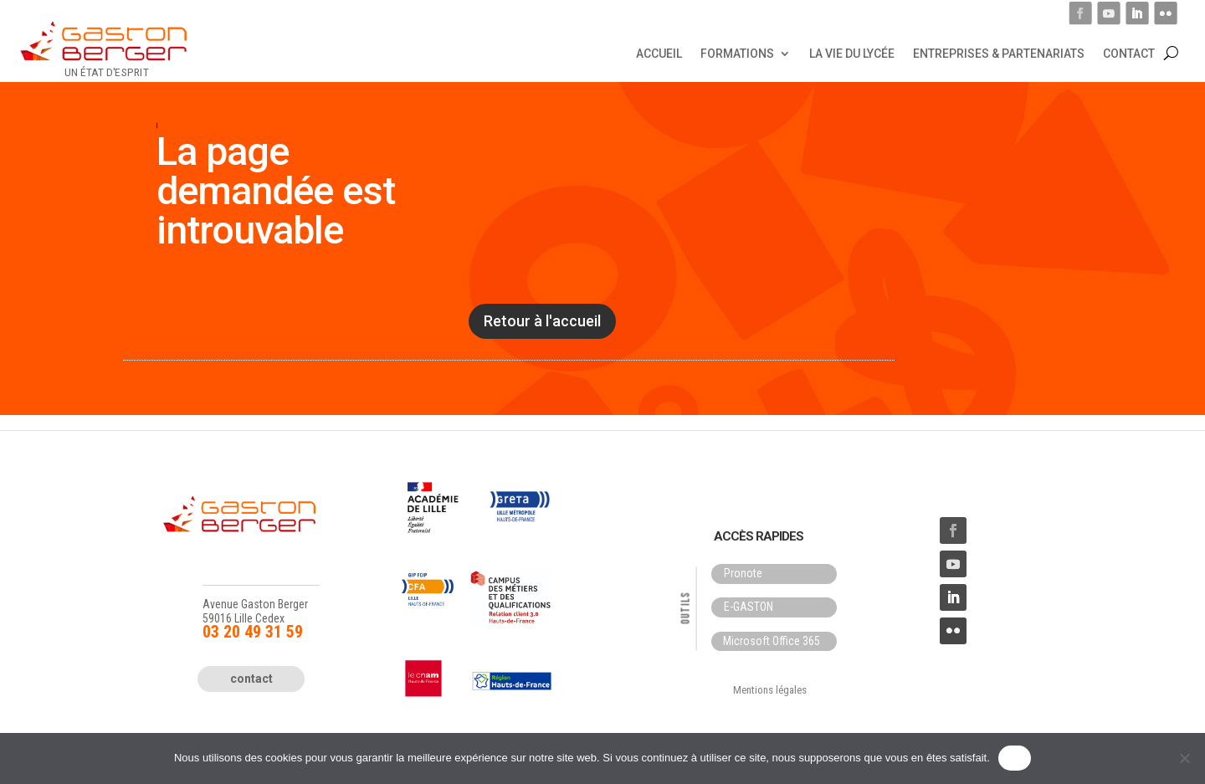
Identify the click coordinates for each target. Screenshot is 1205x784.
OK (1015, 757)
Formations (737, 52)
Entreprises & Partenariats (998, 52)
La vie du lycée (852, 52)
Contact (1129, 52)
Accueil (659, 52)
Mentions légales (770, 690)
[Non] (1184, 758)
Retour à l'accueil (542, 321)
